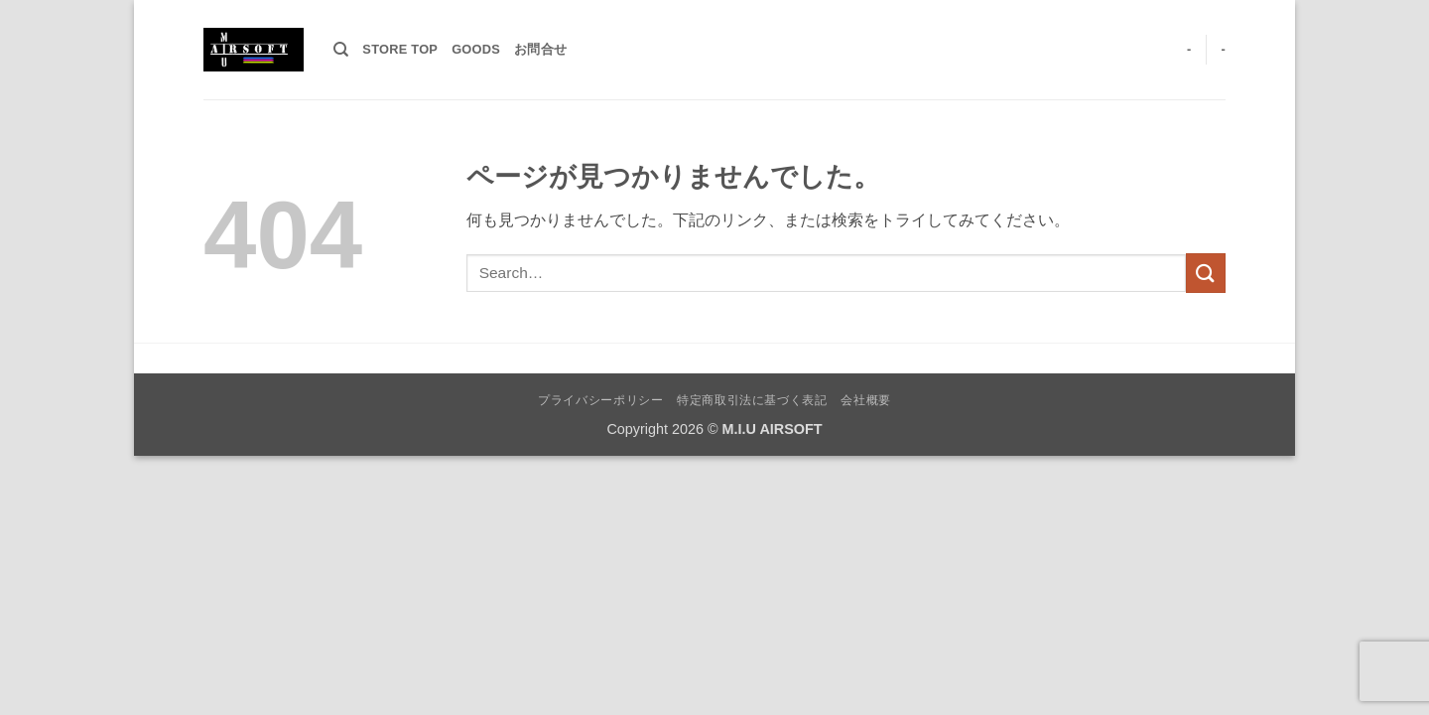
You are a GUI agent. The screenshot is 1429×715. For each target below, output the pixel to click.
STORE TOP (400, 49)
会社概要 (865, 400)
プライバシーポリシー (600, 400)
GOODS (476, 49)
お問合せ (540, 49)
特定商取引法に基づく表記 (752, 400)
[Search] (340, 50)
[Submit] (1206, 272)
